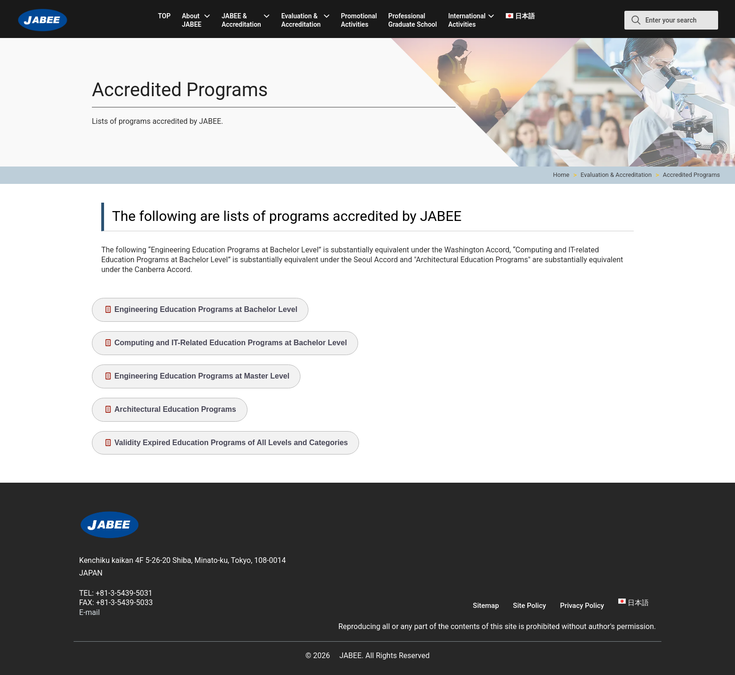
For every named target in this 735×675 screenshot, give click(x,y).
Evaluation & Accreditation (616, 174)
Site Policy (529, 605)
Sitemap (486, 605)
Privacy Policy (582, 605)
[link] (109, 526)
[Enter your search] (671, 20)
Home (561, 174)
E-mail (89, 612)
